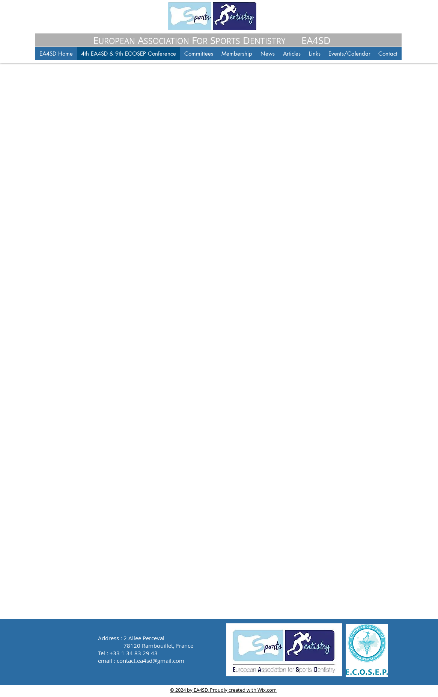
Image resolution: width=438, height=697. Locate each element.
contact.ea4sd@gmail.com (150, 660)
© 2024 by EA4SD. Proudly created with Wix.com (223, 689)
